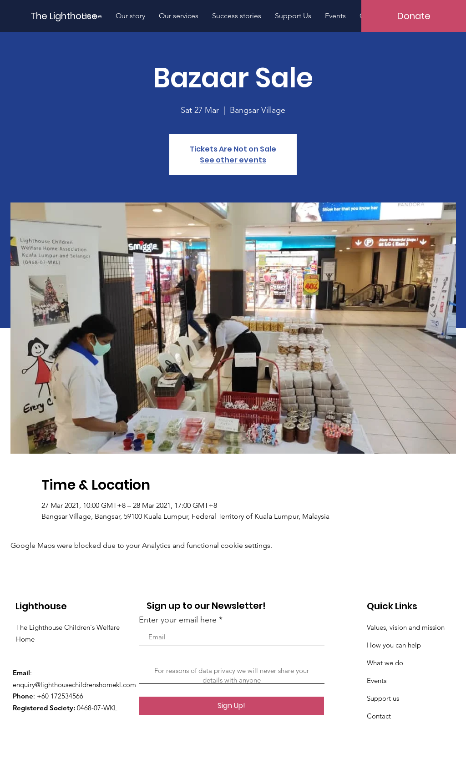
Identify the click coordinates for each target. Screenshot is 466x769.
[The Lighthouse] (68, 15)
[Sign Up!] (231, 706)
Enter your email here (178, 620)
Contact (379, 716)
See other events (233, 160)
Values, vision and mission (406, 627)
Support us (383, 698)
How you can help (394, 645)
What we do (385, 662)
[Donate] (413, 16)
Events (376, 680)
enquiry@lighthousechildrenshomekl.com (74, 684)
